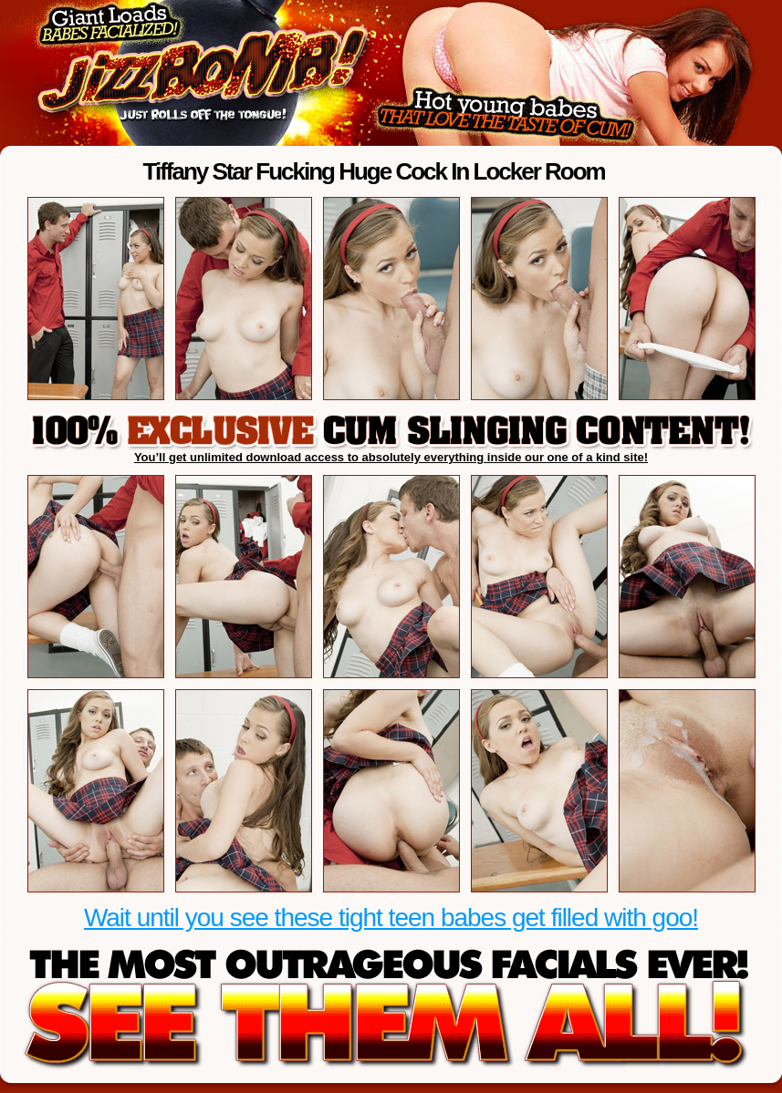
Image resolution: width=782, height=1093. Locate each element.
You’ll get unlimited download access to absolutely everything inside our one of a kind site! (391, 457)
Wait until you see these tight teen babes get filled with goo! (391, 917)
